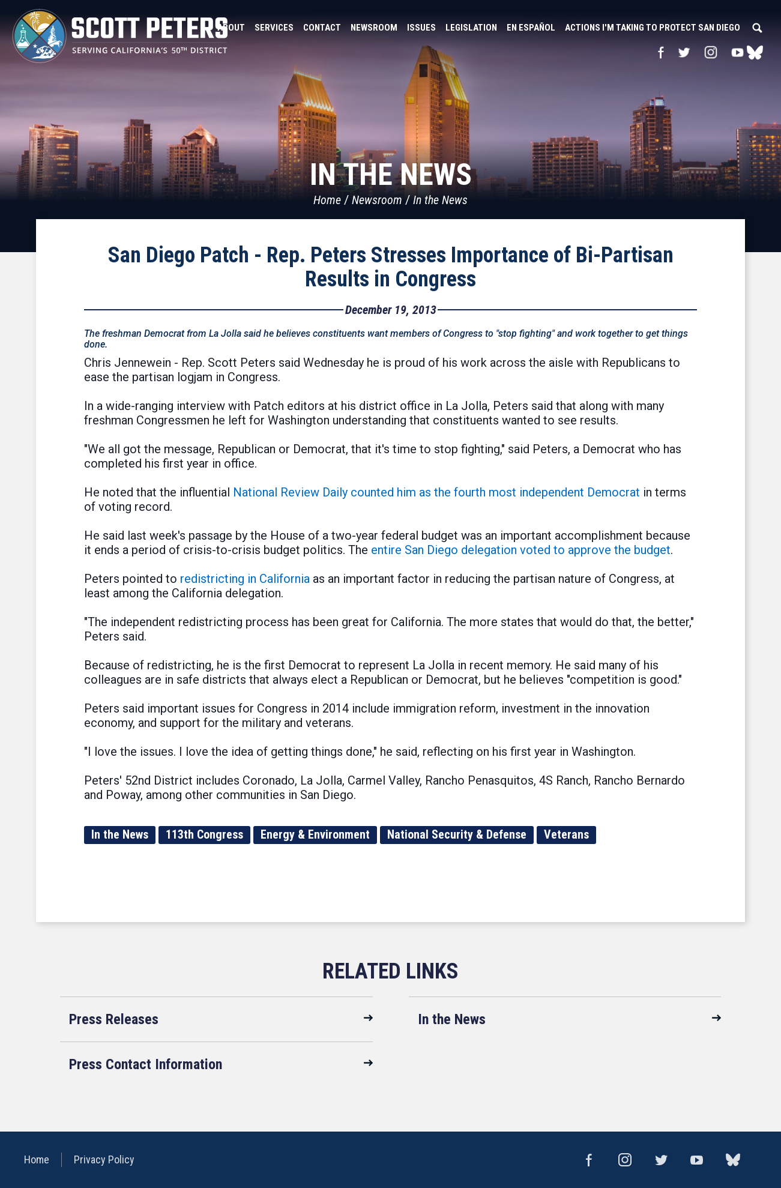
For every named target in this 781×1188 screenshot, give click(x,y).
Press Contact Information (145, 1064)
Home (327, 200)
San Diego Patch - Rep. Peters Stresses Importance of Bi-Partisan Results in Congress (391, 267)
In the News (440, 200)
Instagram (711, 52)
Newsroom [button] (374, 27)
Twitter (684, 52)
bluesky (755, 52)
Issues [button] (421, 27)
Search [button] (757, 27)
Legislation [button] (471, 27)
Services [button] (274, 27)
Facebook (660, 52)
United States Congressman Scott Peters (120, 36)
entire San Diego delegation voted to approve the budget (521, 550)
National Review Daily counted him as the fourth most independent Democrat (436, 492)
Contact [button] (322, 27)
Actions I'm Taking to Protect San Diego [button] (652, 27)
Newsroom (377, 200)
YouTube (738, 52)
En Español (531, 27)
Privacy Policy (104, 1159)
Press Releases (113, 1019)
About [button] (231, 27)
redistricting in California (245, 578)
